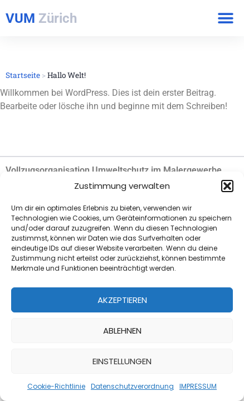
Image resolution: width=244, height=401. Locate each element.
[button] (227, 186)
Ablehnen (122, 330)
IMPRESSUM (198, 386)
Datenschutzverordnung (132, 386)
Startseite (23, 75)
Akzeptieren (122, 300)
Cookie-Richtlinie (56, 386)
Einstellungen (122, 361)
